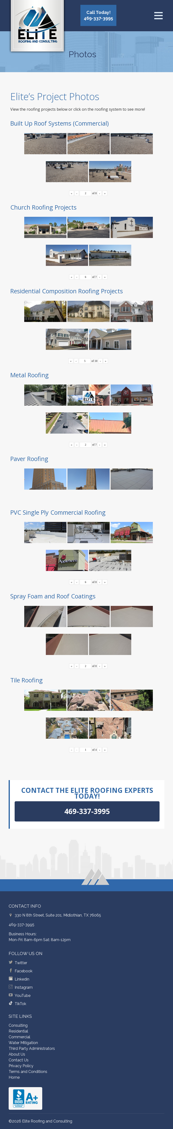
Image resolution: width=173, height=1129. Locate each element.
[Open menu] (158, 16)
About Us (17, 1054)
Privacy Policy (21, 1066)
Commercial (19, 1037)
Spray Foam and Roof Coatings (52, 596)
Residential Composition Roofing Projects (66, 291)
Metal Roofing (29, 375)
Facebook (23, 971)
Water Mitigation (23, 1042)
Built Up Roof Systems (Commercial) (59, 123)
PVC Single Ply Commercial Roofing (58, 512)
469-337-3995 (21, 924)
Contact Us (19, 1060)
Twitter (21, 963)
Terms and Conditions (28, 1071)
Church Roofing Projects (43, 207)
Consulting (18, 1025)
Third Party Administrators (32, 1048)
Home (14, 1077)
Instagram (24, 987)
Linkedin (22, 979)
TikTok (20, 1003)
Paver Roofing (29, 459)
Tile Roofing (26, 680)
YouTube (22, 995)
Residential (18, 1031)
